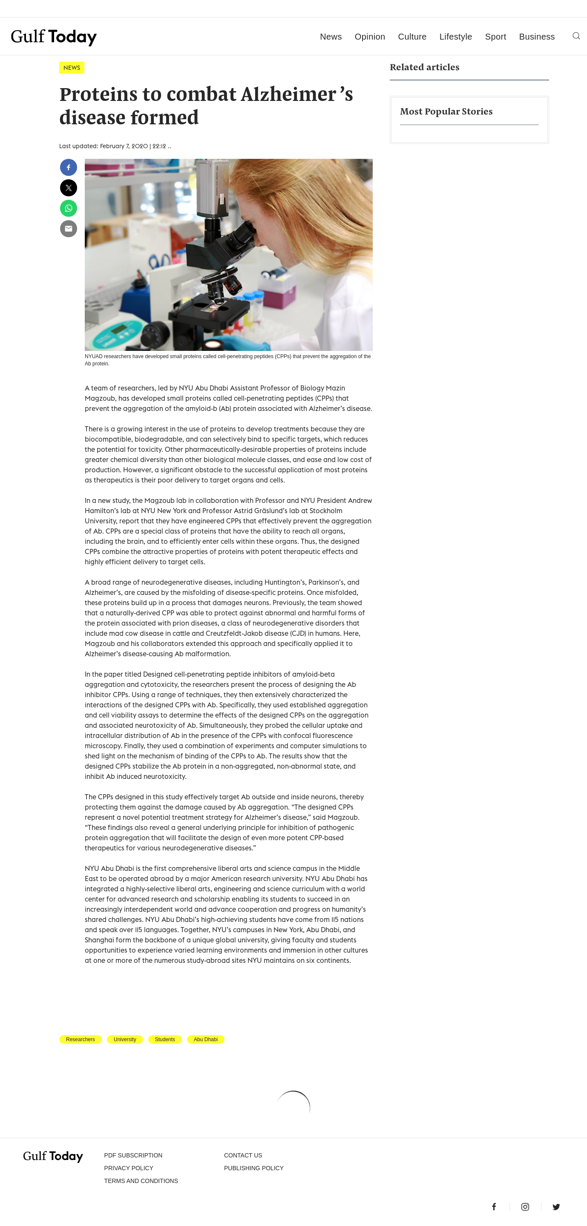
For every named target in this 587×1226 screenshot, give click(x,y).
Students (165, 1039)
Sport (495, 36)
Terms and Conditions (141, 1180)
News (331, 36)
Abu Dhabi (206, 1039)
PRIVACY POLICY (128, 1168)
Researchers (80, 1039)
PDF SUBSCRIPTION (133, 1155)
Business (537, 36)
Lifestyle (456, 36)
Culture (412, 36)
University (125, 1039)
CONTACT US (243, 1155)
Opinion (370, 36)
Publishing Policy (254, 1168)
